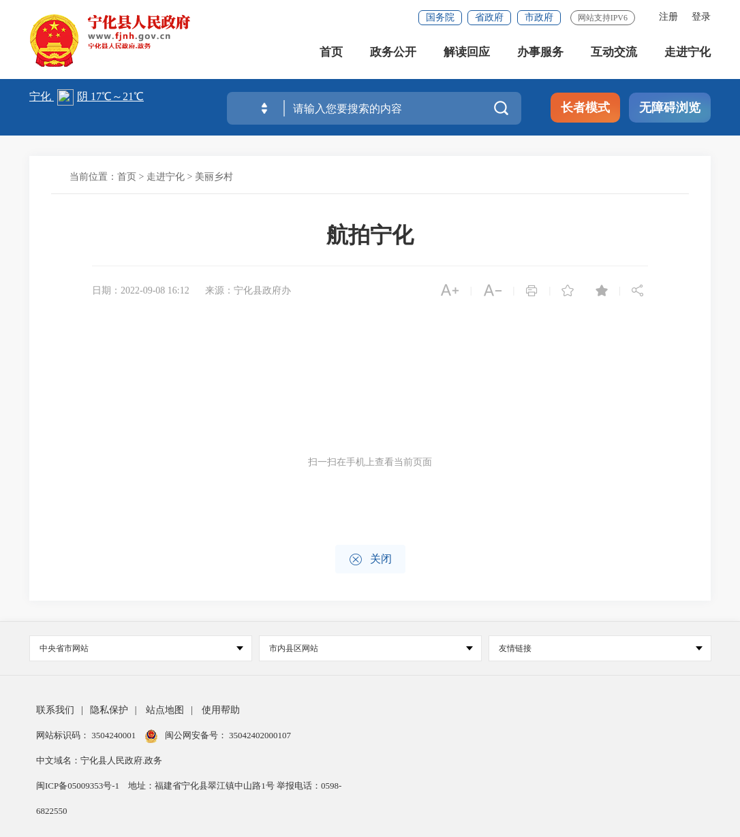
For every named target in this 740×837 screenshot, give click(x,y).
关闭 (370, 559)
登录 (701, 17)
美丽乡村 (214, 177)
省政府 (489, 17)
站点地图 (165, 710)
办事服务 (540, 54)
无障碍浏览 (669, 107)
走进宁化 (687, 54)
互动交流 (614, 54)
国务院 (440, 17)
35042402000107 (259, 735)
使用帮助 (221, 710)
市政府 (539, 17)
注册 (668, 17)
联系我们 (55, 710)
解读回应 (467, 54)
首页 (331, 54)
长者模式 (585, 107)
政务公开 (393, 54)
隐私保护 (109, 710)
